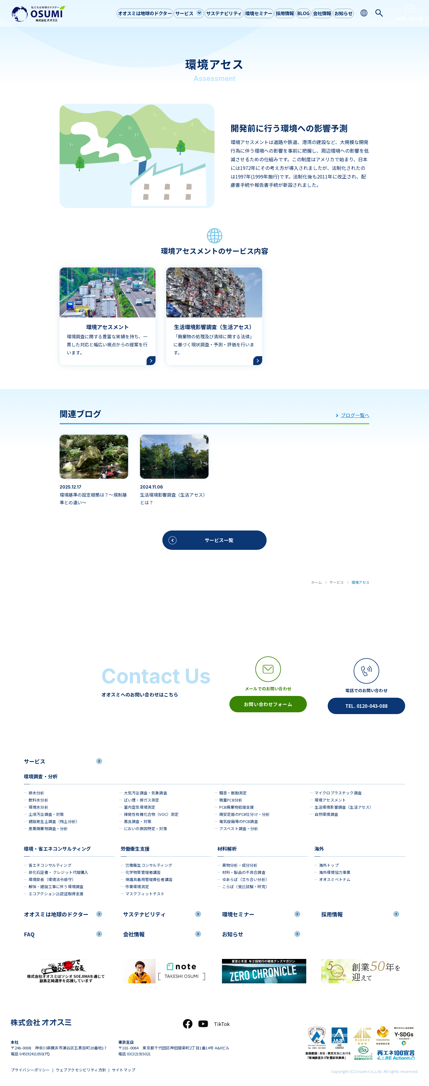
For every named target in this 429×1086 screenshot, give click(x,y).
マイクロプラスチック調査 (338, 791)
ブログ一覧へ (352, 415)
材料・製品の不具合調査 (243, 871)
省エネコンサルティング (50, 863)
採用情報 (274, 13)
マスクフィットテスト (145, 892)
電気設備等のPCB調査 (238, 820)
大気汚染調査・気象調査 (145, 791)
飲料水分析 (38, 798)
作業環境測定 (137, 885)
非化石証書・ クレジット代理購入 (58, 871)
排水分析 (36, 791)
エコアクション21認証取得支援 (56, 892)
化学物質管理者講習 (143, 871)
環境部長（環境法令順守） (52, 878)
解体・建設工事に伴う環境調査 (56, 885)
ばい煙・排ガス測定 (141, 798)
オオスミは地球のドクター (120, 13)
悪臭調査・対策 (137, 820)
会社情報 (317, 13)
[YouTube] (203, 1022)
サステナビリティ (206, 13)
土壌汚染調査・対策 (46, 813)
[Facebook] (187, 1022)
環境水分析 (38, 805)
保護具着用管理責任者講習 (148, 878)
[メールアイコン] (268, 685)
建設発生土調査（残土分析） (54, 820)
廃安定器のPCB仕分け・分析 (244, 813)
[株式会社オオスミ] (39, 14)
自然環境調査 (326, 813)
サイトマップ (126, 1069)
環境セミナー (244, 13)
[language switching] (364, 13)
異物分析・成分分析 (239, 863)
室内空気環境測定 (139, 805)
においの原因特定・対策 (145, 827)
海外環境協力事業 (334, 871)
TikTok (222, 1022)
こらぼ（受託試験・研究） (245, 885)
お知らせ (342, 13)
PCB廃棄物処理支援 (236, 805)
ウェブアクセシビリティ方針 (82, 1069)
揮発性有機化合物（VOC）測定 (151, 813)
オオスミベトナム (334, 878)
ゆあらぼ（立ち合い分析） (245, 878)
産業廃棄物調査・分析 (48, 827)
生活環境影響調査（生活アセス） (344, 805)
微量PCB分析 (230, 798)
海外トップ (329, 863)
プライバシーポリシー (30, 1069)
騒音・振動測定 (233, 791)
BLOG (295, 13)
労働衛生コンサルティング (148, 863)
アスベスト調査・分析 (238, 827)
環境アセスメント (330, 798)
